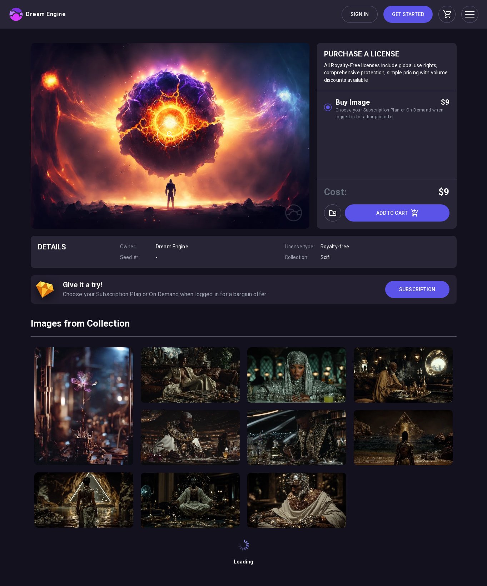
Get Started (408, 14)
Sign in (360, 14)
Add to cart (397, 213)
